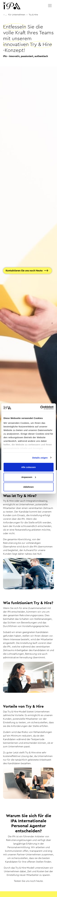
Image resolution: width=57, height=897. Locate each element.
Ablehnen (28, 487)
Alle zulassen (28, 467)
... (6, 14)
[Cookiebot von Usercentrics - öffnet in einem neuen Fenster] (41, 407)
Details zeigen (40, 457)
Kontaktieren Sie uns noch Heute (24, 270)
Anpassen (28, 477)
